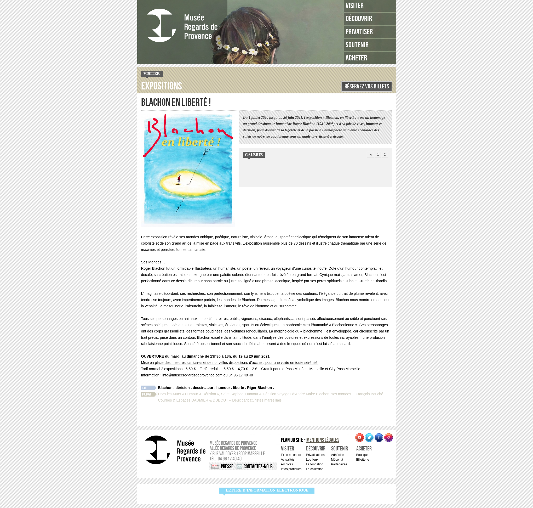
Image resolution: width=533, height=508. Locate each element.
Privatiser (359, 32)
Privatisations (315, 455)
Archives (287, 464)
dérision (182, 388)
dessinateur (203, 388)
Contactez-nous (258, 466)
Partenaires (339, 464)
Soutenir (357, 45)
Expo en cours (291, 455)
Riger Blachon (259, 388)
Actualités (288, 459)
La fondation (314, 464)
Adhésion (337, 455)
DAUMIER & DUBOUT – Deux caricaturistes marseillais (236, 400)
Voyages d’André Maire (296, 394)
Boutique (362, 455)
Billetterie (362, 459)
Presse (227, 466)
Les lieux (312, 459)
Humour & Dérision (260, 394)
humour (223, 388)
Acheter (356, 58)
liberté (238, 388)
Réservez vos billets (367, 86)
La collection (315, 469)
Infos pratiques (291, 469)
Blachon (165, 388)
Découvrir (359, 19)
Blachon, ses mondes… (335, 394)
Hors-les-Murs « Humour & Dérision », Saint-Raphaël (201, 394)
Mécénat (337, 459)
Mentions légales (322, 440)
